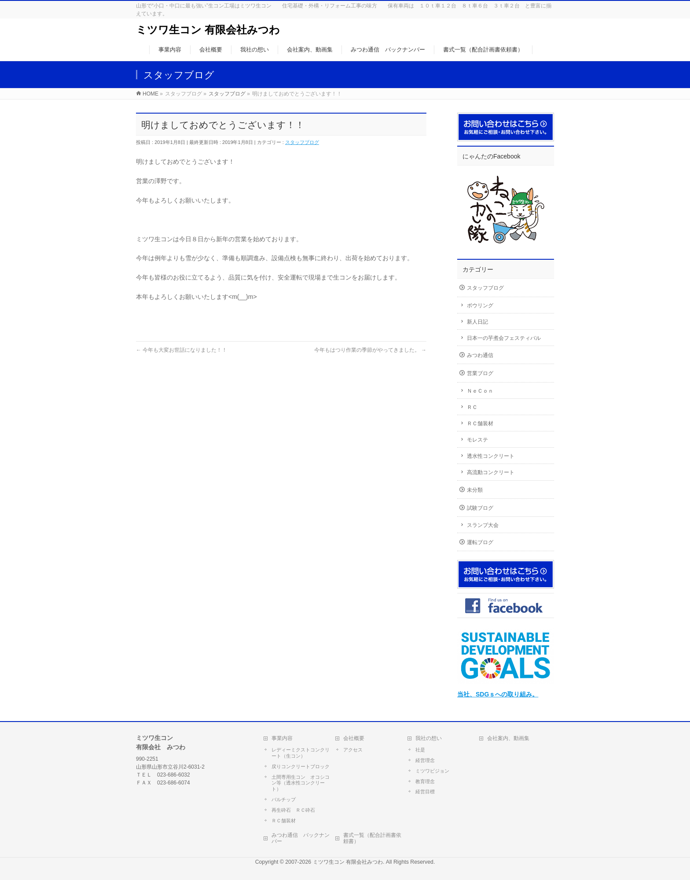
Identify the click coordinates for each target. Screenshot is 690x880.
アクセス (353, 749)
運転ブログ (480, 542)
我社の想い (428, 738)
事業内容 (282, 738)
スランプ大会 (483, 525)
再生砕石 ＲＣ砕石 (293, 810)
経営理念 (425, 760)
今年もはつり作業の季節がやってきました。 (370, 350)
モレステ (477, 440)
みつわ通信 (480, 355)
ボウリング (480, 305)
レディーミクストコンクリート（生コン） (301, 752)
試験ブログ (480, 508)
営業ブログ (480, 373)
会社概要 (353, 738)
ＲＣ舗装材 (480, 423)
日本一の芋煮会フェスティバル (504, 338)
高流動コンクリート (490, 472)
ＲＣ (472, 407)
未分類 (475, 490)
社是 (420, 749)
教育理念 (425, 781)
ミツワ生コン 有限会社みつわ (208, 30)
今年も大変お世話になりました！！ (181, 350)
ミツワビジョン (432, 770)
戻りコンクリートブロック (301, 766)
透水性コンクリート (490, 456)
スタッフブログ (302, 142)
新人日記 (477, 322)
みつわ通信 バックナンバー (301, 838)
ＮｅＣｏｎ (480, 391)
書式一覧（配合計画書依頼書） (372, 838)
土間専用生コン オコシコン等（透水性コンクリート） (301, 783)
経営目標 (425, 791)
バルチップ (284, 799)
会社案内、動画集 (508, 738)
